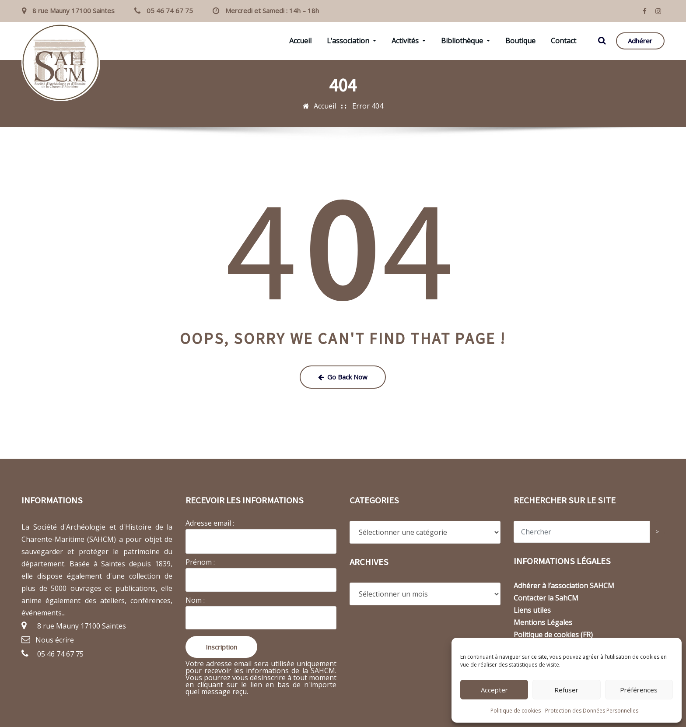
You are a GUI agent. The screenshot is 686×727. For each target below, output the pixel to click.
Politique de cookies (515, 710)
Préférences (639, 689)
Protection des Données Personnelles (591, 710)
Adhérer (640, 40)
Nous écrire (54, 640)
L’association (351, 41)
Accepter (494, 689)
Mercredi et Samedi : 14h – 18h (272, 10)
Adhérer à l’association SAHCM (564, 585)
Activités (409, 41)
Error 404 (367, 106)
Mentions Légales (543, 622)
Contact (563, 41)
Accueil (300, 41)
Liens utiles (532, 610)
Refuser (566, 689)
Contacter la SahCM (546, 598)
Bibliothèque (465, 41)
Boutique (520, 41)
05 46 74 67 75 (170, 10)
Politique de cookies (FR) (553, 634)
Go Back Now (343, 376)
